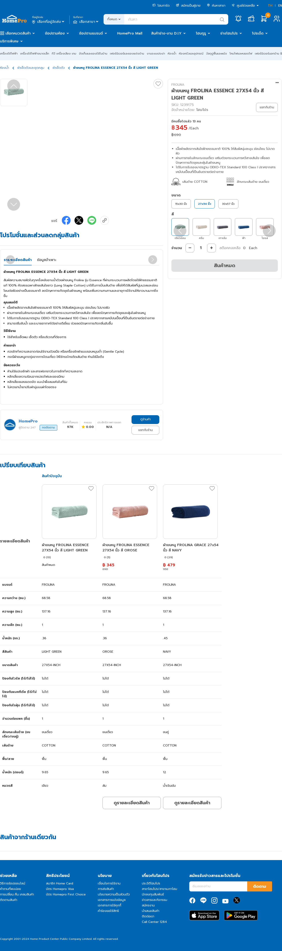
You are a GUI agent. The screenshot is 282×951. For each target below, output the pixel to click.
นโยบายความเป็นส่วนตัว (114, 894)
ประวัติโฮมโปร (151, 883)
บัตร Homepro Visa (60, 889)
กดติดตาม (48, 427)
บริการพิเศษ (9, 41)
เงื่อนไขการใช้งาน (109, 883)
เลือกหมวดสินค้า (18, 33)
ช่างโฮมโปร (229, 33)
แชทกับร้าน (145, 430)
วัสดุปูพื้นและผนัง (216, 53)
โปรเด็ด (257, 33)
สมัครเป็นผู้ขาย (188, 5)
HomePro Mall (129, 33)
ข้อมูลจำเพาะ (46, 260)
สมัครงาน (148, 905)
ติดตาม (259, 886)
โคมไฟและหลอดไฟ (241, 53)
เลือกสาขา (86, 22)
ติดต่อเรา (148, 916)
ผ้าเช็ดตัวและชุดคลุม (30, 67)
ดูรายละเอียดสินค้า (132, 802)
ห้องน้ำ (172, 53)
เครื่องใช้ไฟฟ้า (9, 53)
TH (270, 5)
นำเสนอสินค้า (150, 911)
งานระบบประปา (156, 53)
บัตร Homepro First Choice (66, 894)
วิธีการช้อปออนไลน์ (12, 883)
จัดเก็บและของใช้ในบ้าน (93, 53)
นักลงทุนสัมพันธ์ (153, 894)
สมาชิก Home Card (59, 883)
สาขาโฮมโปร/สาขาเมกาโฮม (159, 889)
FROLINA (177, 84)
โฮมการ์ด (161, 5)
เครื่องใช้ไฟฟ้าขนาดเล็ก (34, 53)
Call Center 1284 (154, 922)
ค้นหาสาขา (216, 5)
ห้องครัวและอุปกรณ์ (191, 53)
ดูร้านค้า (145, 419)
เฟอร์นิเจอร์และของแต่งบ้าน (127, 53)
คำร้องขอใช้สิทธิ (108, 911)
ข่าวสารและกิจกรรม (154, 900)
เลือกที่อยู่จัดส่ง (48, 22)
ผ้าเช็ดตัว (59, 67)
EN (280, 5)
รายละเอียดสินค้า (18, 260)
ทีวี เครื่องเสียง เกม (64, 53)
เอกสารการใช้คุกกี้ (109, 905)
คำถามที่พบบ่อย (10, 889)
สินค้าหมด (224, 265)
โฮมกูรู (201, 33)
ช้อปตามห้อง (55, 33)
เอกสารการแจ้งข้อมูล (112, 900)
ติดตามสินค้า (8, 900)
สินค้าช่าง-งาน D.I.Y (166, 33)
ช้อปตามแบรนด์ (91, 33)
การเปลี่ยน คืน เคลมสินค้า (17, 894)
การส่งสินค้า (106, 889)
